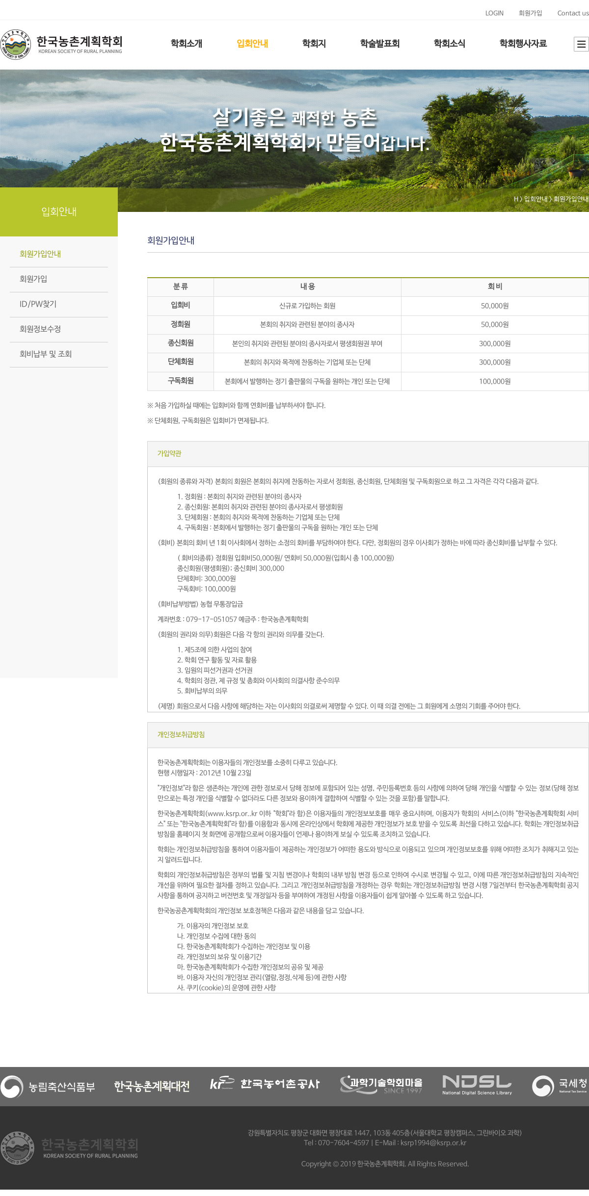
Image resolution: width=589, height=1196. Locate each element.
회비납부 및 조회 (46, 354)
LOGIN (494, 13)
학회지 (314, 44)
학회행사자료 (523, 44)
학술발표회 (380, 44)
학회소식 (449, 44)
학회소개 (186, 44)
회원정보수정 (40, 329)
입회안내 (252, 44)
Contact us (573, 13)
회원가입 (530, 13)
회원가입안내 (40, 254)
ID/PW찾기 (38, 304)
